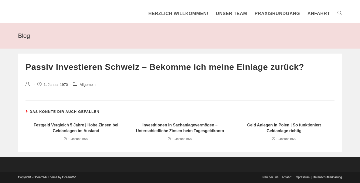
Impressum (302, 177)
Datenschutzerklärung (327, 177)
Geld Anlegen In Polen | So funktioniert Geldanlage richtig (284, 128)
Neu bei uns (270, 177)
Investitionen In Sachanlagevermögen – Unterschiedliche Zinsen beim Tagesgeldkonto (180, 128)
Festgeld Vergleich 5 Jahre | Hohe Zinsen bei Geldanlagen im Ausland (76, 128)
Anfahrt (287, 177)
